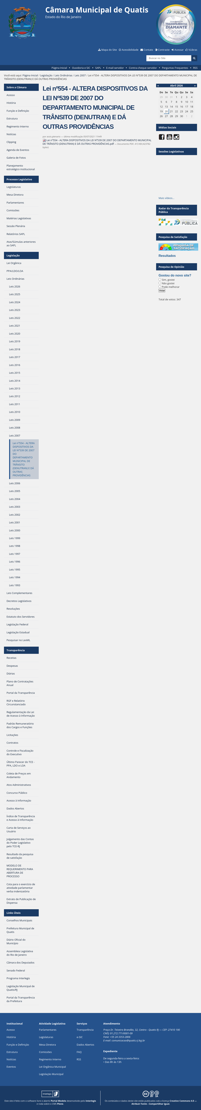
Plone (60, 1103)
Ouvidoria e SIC (81, 68)
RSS (195, 68)
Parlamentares (47, 1029)
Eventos (11, 1066)
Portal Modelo (58, 1100)
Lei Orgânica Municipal (52, 1066)
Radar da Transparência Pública (173, 210)
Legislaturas (46, 1037)
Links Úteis (13, 913)
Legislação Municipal (51, 1074)
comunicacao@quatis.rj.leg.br (129, 1040)
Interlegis (91, 1100)
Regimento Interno (50, 1059)
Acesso (11, 1029)
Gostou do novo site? (174, 275)
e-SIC (80, 1037)
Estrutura (12, 1052)
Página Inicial (59, 68)
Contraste (164, 49)
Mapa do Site (109, 49)
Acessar (179, 49)
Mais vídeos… (166, 198)
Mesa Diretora (47, 1044)
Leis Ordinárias (63, 75)
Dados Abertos (85, 1044)
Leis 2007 (80, 75)
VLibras (192, 49)
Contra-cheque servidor (143, 68)
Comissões (45, 1052)
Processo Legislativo (19, 179)
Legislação (46, 75)
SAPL (98, 68)
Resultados (167, 255)
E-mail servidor (115, 68)
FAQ (79, 1052)
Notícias (11, 1059)
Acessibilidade (130, 49)
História (11, 1037)
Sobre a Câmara (17, 87)
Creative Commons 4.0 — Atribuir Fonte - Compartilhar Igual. (164, 1102)
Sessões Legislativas (171, 151)
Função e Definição (18, 1044)
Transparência (16, 650)
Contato (148, 49)
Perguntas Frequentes (175, 68)
